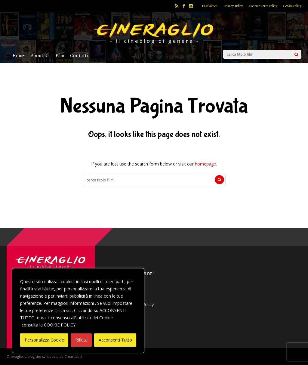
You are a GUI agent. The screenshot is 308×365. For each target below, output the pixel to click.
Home (19, 55)
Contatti (79, 55)
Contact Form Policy (263, 6)
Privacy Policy (233, 6)
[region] (78, 310)
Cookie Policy (292, 6)
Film (60, 55)
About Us (40, 55)
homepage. (206, 164)
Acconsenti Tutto (115, 340)
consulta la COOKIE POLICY (48, 325)
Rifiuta (81, 340)
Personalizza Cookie (44, 340)
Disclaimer (209, 6)
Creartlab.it (73, 356)
